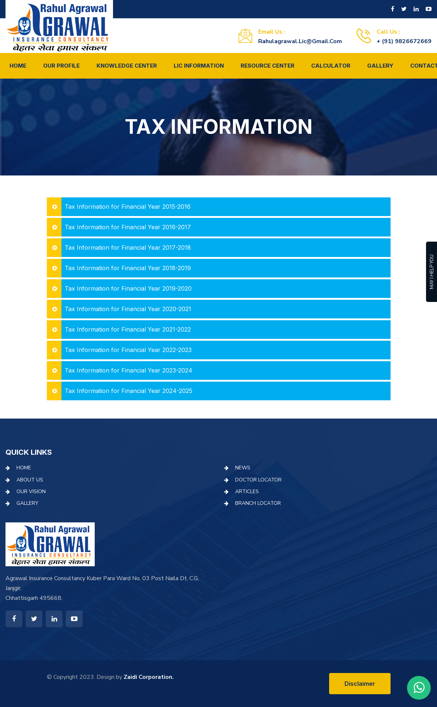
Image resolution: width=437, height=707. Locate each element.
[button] (219, 206)
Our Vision (31, 491)
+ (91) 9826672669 (404, 41)
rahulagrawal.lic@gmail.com (300, 41)
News (242, 467)
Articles (247, 491)
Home (18, 65)
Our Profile (61, 65)
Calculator (330, 65)
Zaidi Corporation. (149, 677)
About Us (29, 479)
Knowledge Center (127, 65)
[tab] (219, 206)
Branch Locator (258, 503)
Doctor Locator (258, 479)
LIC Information (199, 65)
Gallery (380, 65)
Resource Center (267, 65)
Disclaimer (359, 683)
